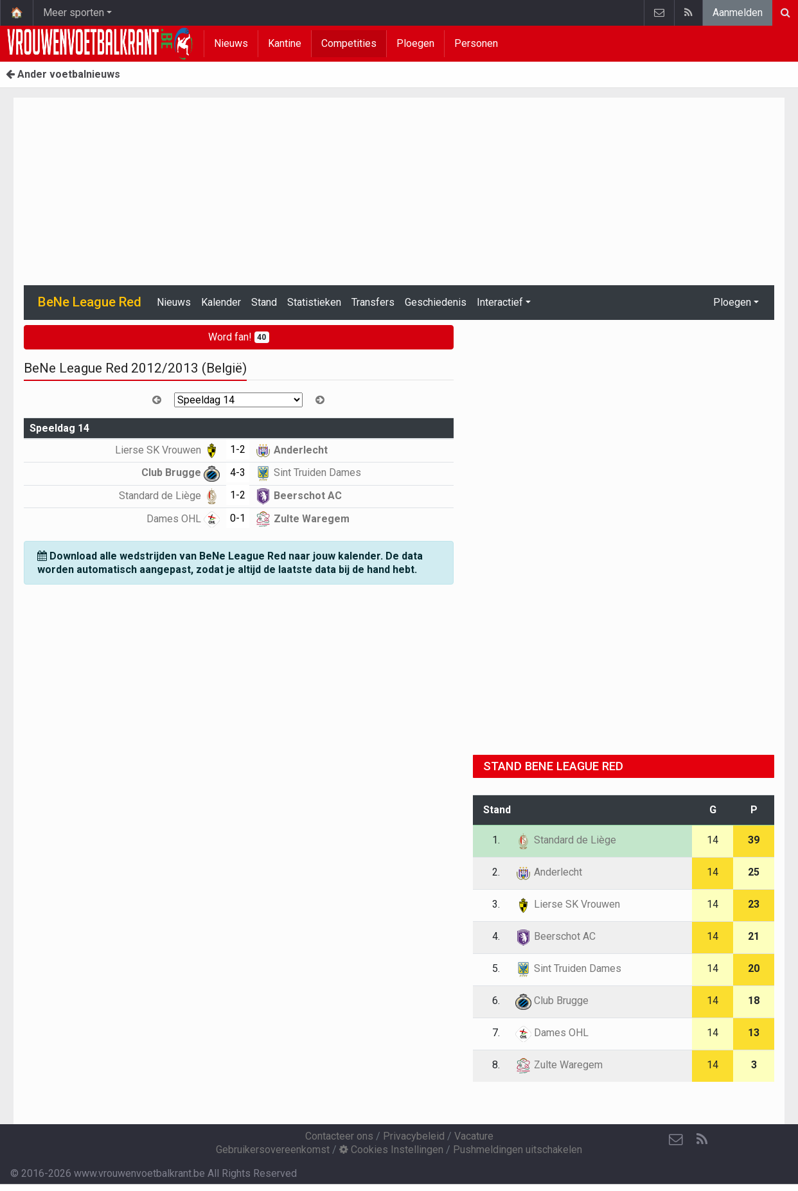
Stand (264, 302)
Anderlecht (291, 450)
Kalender (221, 302)
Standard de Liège (169, 496)
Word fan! (239, 337)
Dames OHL (183, 519)
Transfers (373, 302)
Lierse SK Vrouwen (167, 450)
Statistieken (314, 302)
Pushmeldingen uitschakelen (517, 1149)
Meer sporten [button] (73, 12)
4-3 (237, 472)
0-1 (237, 518)
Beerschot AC (298, 496)
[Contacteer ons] (676, 1139)
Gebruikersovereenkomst (273, 1149)
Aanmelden (738, 12)
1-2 (237, 449)
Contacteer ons (339, 1136)
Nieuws (231, 43)
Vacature (473, 1136)
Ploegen (415, 43)
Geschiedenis (435, 302)
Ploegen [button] (732, 302)
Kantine (284, 43)
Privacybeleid (414, 1136)
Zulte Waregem (302, 519)
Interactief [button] (500, 302)
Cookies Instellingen (391, 1149)
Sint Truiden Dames (308, 472)
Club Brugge (180, 472)
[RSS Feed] (701, 1139)
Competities (349, 43)
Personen (476, 43)
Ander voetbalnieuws (63, 74)
